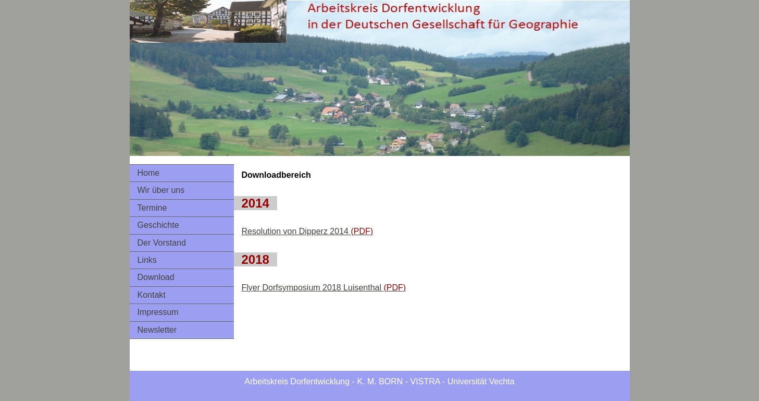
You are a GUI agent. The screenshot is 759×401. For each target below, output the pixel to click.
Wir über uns (161, 190)
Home (149, 172)
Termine (152, 207)
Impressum (158, 312)
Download (156, 277)
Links (147, 260)
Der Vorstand (162, 242)
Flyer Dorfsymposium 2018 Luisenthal (324, 287)
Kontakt (152, 294)
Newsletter (157, 329)
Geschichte (158, 225)
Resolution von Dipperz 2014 (308, 231)
